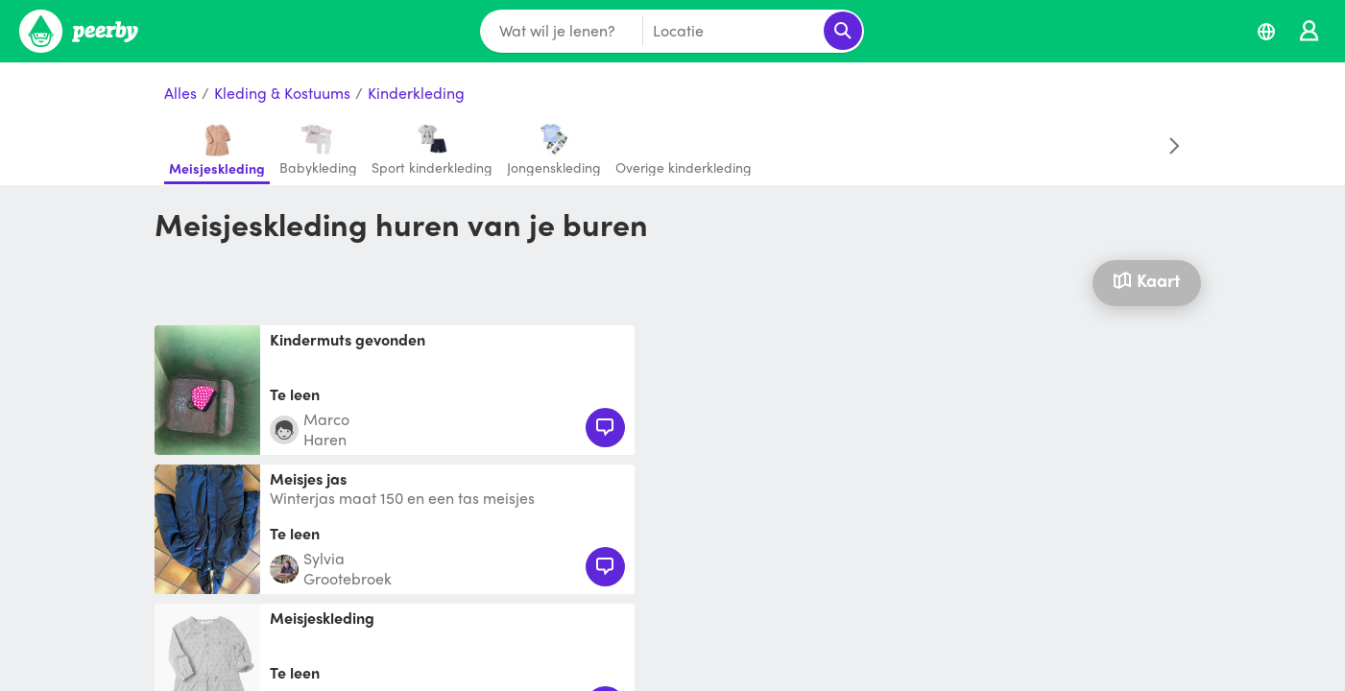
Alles (180, 93)
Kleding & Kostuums (282, 93)
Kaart (1146, 280)
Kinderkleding (416, 93)
